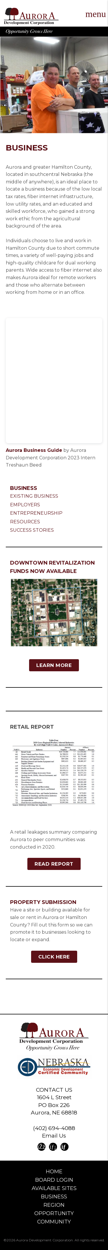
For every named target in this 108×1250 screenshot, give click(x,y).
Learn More (54, 665)
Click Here (54, 957)
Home (54, 1171)
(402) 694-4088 (54, 1128)
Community (54, 1222)
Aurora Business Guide (34, 450)
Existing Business (34, 496)
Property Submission (43, 902)
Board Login (54, 1180)
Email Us (54, 1135)
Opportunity (54, 1213)
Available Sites (54, 1188)
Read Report (54, 864)
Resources (25, 522)
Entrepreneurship (36, 513)
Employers (25, 504)
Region (54, 1205)
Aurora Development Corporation (31, 16)
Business (23, 488)
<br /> (54, 380)
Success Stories (32, 530)
